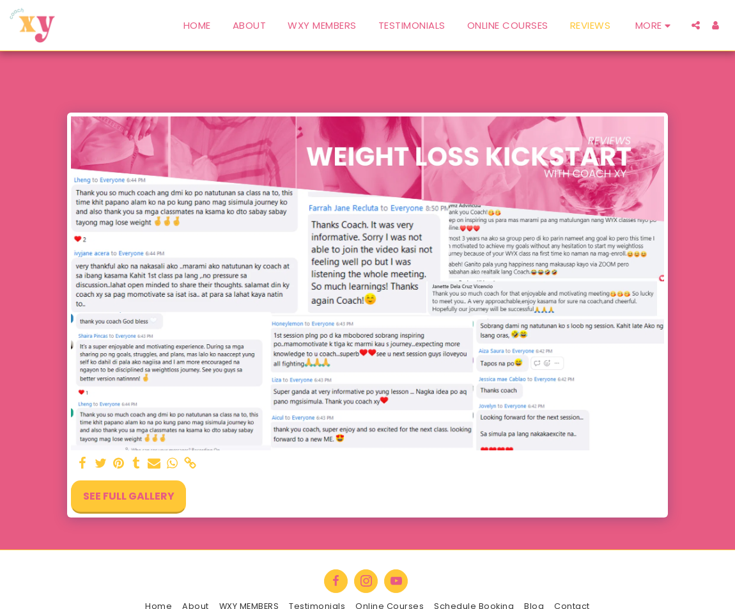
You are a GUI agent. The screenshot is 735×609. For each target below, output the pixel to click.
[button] (695, 25)
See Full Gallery (128, 496)
